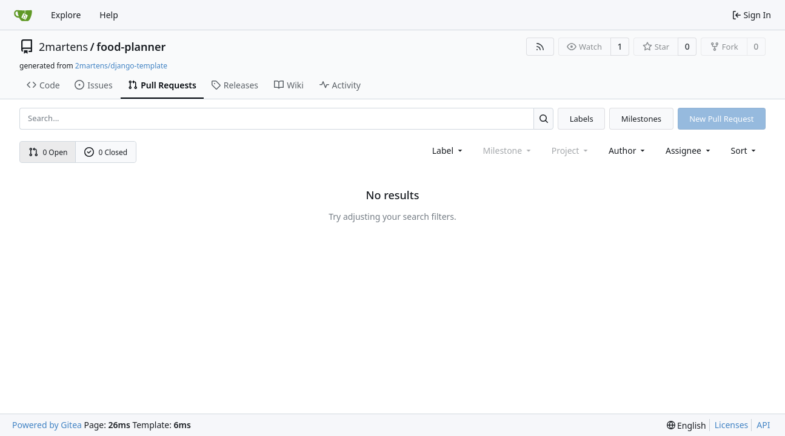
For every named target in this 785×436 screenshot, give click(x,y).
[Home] (23, 15)
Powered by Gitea (47, 425)
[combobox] (448, 150)
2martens (63, 47)
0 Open (48, 152)
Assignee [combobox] (689, 150)
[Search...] (543, 118)
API (763, 425)
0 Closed (106, 152)
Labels (581, 118)
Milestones (641, 118)
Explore (66, 15)
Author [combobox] (628, 150)
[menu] (744, 150)
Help (108, 15)
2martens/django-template (121, 66)
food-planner (130, 47)
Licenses (732, 425)
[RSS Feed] (540, 47)
